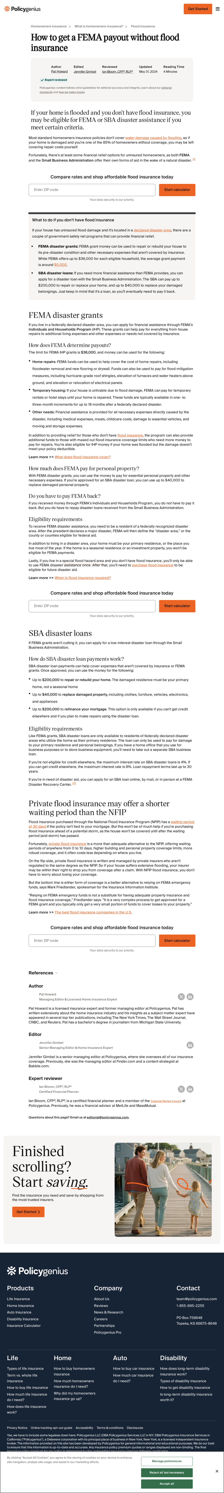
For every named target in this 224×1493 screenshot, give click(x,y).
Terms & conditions (110, 1428)
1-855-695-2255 (190, 1306)
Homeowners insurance (49, 26)
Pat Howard (59, 71)
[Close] (217, 1471)
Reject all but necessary (167, 1472)
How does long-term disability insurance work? (185, 1371)
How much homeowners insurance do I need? (74, 1383)
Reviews (101, 1306)
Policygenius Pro (107, 1333)
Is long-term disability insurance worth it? (186, 1397)
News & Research (108, 1312)
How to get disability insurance (185, 1388)
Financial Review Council (166, 1101)
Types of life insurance (25, 1369)
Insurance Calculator (24, 1326)
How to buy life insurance (27, 1388)
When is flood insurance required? (83, 578)
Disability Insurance (23, 1319)
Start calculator (177, 190)
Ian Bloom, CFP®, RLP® (117, 71)
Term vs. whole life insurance (22, 1378)
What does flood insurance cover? (82, 457)
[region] (112, 1472)
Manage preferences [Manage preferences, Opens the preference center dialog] (167, 1461)
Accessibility (84, 1428)
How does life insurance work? (26, 1409)
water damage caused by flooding (153, 138)
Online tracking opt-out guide (51, 1428)
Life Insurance (18, 1299)
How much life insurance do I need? (27, 1397)
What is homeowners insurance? (99, 26)
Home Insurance (20, 1306)
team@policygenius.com (197, 1299)
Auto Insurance (19, 1312)
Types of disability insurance (183, 1381)
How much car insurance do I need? (133, 1378)
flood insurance (130, 435)
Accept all (167, 1483)
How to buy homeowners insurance (74, 1371)
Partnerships (104, 1326)
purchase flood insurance (152, 565)
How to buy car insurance (133, 1369)
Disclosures (135, 1428)
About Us (101, 1299)
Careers (100, 1319)
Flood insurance (143, 26)
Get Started (28, 1212)
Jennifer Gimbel (85, 71)
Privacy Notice (17, 1428)
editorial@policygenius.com (108, 1117)
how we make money (71, 92)
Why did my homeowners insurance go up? (74, 1396)
